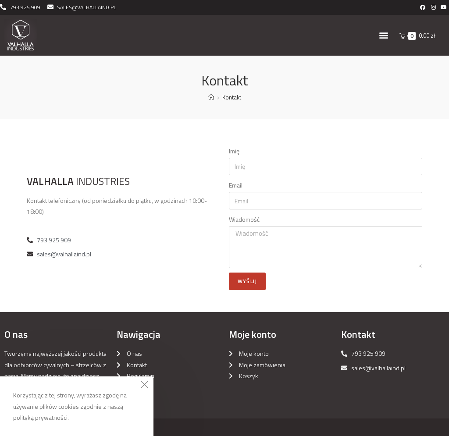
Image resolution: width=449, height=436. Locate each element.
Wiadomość (244, 219)
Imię (234, 151)
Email (235, 185)
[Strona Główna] (211, 97)
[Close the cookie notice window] (144, 385)
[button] (383, 35)
